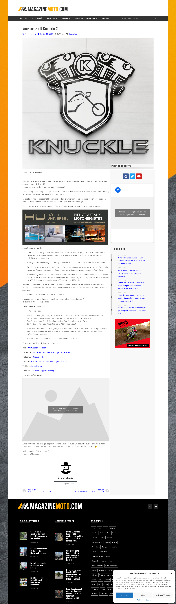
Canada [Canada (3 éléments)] (94, 537)
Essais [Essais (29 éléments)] (114, 542)
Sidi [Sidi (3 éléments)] (99, 584)
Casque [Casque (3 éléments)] (102, 537)
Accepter (124, 595)
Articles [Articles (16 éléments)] (112, 528)
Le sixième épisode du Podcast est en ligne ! (38, 565)
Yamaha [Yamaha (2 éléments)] (95, 594)
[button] (171, 573)
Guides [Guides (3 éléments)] (94, 551)
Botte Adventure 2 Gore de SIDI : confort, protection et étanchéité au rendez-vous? (131, 261)
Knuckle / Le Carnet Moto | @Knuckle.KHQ (51, 352)
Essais (65, 18)
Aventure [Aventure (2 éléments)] (95, 533)
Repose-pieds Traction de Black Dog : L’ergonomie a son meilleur (38, 535)
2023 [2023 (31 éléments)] (93, 528)
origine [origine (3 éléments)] (94, 575)
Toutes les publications (66, 484)
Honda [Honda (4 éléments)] (108, 556)
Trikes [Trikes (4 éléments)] (103, 589)
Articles (51, 18)
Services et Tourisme (85, 18)
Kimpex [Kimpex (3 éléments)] (103, 561)
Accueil (24, 18)
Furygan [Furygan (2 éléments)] (105, 547)
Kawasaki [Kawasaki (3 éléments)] (95, 561)
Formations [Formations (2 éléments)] (96, 547)
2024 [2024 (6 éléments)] (99, 528)
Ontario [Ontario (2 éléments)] (111, 570)
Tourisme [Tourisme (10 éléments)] (95, 589)
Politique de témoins (144, 600)
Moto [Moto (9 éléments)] (110, 561)
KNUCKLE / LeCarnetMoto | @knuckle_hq (49, 361)
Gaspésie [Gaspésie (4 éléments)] (113, 547)
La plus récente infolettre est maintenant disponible (36, 581)
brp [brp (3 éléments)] (108, 533)
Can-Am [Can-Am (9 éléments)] (115, 533)
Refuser (143, 595)
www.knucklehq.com (37, 348)
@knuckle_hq (39, 357)
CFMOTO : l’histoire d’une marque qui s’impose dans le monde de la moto (132, 310)
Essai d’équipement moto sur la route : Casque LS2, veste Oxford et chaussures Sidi (131, 298)
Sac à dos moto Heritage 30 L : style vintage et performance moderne (131, 273)
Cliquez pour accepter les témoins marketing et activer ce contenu (65, 409)
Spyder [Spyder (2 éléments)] (105, 584)
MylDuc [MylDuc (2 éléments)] (94, 570)
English (105, 18)
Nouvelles (73, 34)
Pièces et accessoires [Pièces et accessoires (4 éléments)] (106, 575)
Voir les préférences (162, 595)
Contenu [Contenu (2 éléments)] (107, 542)
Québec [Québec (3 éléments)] (107, 580)
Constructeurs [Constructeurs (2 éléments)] (97, 542)
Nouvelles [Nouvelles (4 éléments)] (102, 570)
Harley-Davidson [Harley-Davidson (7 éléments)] (97, 556)
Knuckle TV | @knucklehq (43, 371)
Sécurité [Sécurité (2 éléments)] (113, 584)
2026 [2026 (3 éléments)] (105, 528)
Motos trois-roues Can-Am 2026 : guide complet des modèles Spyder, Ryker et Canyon (131, 285)
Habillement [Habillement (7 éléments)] (103, 551)
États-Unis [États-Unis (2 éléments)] (103, 594)
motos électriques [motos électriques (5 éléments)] (111, 566)
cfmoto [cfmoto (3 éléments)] (109, 537)
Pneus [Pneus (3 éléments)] (94, 580)
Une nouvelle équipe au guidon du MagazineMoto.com (38, 550)
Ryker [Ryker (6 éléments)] (94, 584)
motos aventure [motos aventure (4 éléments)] (97, 566)
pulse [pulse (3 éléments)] (100, 580)
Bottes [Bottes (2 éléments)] (102, 533)
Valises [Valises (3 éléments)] (109, 589)
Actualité (37, 18)
